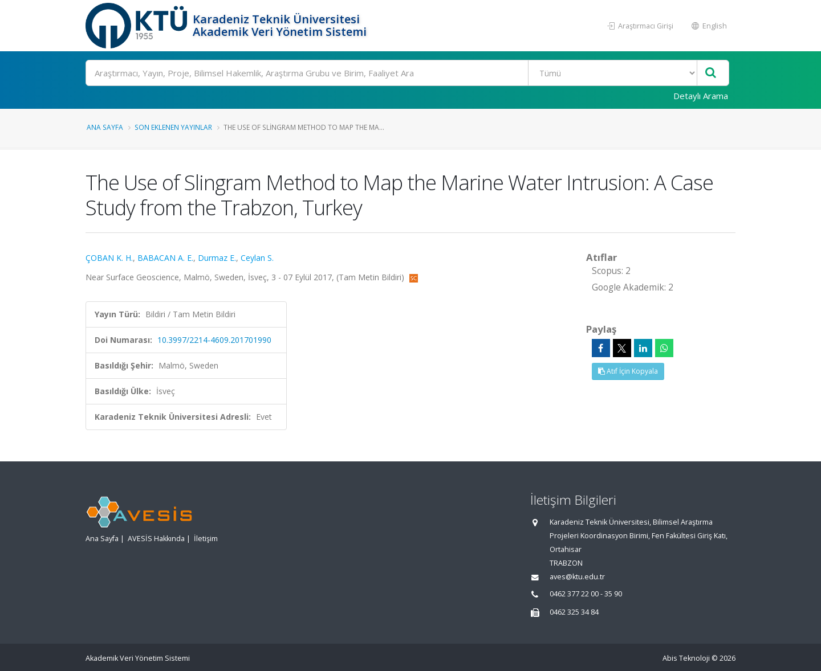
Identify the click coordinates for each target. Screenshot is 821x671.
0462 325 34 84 (574, 612)
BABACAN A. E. (165, 257)
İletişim (206, 538)
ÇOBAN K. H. (109, 257)
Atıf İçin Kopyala (628, 371)
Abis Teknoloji (686, 658)
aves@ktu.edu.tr (577, 577)
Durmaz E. (217, 257)
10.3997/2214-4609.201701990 (214, 339)
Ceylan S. (257, 257)
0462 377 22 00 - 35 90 (586, 594)
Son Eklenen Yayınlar (173, 127)
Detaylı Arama (700, 95)
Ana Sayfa (105, 127)
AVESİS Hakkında (156, 538)
